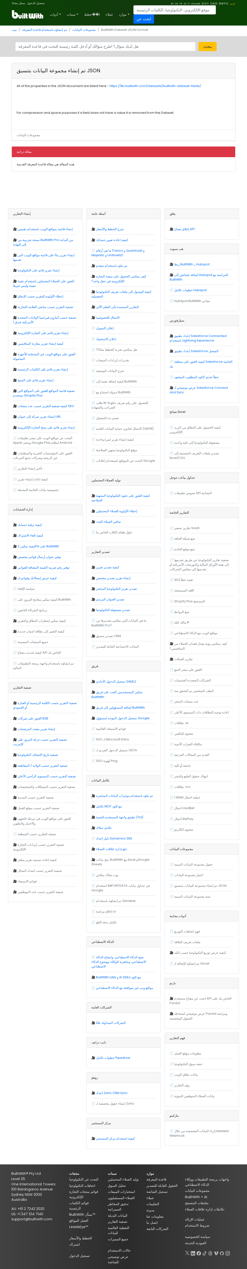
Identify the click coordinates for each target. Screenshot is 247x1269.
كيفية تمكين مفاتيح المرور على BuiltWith (44, 600)
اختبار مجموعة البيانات (188, 875)
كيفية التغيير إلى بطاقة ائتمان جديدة (41, 631)
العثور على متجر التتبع (188, 670)
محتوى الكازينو (183, 829)
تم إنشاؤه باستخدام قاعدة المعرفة (44, 30)
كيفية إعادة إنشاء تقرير (33, 479)
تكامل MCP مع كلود (109, 806)
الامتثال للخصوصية (108, 318)
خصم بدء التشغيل (107, 418)
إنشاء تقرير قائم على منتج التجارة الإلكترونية (46, 427)
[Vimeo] (216, 1252)
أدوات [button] (54, 14)
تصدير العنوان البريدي (110, 599)
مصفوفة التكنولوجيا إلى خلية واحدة (197, 443)
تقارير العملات (183, 659)
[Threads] (210, 1252)
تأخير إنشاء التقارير (30, 468)
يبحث (207, 46)
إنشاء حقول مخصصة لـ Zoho (115, 1103)
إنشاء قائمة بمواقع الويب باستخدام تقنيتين (45, 229)
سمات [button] (71, 14)
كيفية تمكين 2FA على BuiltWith (38, 546)
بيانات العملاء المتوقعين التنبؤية (194, 1096)
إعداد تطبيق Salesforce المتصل (196, 351)
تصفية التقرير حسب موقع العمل (39, 808)
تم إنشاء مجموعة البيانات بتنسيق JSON (200, 886)
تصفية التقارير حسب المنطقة (37, 834)
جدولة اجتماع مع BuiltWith (113, 392)
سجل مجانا (18, 3)
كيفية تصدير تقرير (107, 567)
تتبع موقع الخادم (184, 549)
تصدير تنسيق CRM (108, 636)
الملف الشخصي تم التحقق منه (194, 691)
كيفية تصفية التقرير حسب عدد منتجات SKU (46, 406)
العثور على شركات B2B (33, 718)
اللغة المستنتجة (184, 590)
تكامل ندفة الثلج (106, 922)
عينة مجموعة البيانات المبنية (192, 896)
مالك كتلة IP (182, 622)
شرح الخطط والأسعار (110, 229)
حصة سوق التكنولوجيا (188, 1064)
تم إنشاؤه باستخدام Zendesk (116, 901)
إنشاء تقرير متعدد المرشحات (36, 729)
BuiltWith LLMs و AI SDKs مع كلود (118, 977)
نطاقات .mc (182, 787)
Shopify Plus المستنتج (189, 601)
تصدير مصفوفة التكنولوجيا (113, 610)
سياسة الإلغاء (26, 589)
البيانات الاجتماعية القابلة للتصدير (117, 647)
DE (176, 3)
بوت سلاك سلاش (107, 875)
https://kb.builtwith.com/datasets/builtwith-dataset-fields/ (155, 86)
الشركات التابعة (157, 1228)
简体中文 (223, 3)
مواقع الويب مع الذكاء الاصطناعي (196, 633)
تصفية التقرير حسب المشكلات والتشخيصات (46, 787)
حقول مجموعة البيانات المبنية (193, 864)
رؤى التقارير (182, 1085)
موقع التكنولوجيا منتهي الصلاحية (116, 450)
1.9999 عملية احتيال (187, 797)
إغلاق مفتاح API (184, 229)
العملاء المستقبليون (121, 1197)
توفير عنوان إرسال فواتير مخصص (39, 557)
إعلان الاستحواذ (106, 339)
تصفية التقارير (117, 1221)
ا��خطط (92, 14)
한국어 (205, 3)
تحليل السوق (117, 1185)
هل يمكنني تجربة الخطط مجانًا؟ (116, 350)
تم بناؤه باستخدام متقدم (111, 266)
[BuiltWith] (28, 14)
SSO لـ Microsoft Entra (112, 739)
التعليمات (152, 1204)
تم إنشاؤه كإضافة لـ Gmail (191, 963)
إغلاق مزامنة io (106, 911)
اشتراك (74, 1244)
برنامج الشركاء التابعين (32, 610)
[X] (187, 1252)
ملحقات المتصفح (197, 1203)
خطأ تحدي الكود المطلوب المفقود (196, 377)
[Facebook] (199, 1252)
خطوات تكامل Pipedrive (113, 1058)
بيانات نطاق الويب (186, 1075)
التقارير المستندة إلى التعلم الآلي (117, 307)
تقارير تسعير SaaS (186, 528)
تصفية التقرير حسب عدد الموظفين (40, 892)
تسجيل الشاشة (157, 1191)
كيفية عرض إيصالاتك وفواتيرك (37, 578)
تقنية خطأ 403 (183, 580)
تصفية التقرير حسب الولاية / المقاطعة (43, 766)
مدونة (150, 1210)
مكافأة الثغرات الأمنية (188, 744)
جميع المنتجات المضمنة (33, 642)
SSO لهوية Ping (106, 761)
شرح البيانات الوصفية (110, 371)
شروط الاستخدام (197, 1225)
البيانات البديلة (117, 1215)
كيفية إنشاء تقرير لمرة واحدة (115, 439)
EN (172, 3)
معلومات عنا (155, 1216)
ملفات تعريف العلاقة (187, 942)
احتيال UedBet (184, 808)
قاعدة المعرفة (156, 1179)
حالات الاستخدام (119, 1250)
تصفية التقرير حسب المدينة (36, 797)
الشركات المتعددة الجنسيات (192, 680)
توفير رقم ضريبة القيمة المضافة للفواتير (44, 567)
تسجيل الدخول (36, 3)
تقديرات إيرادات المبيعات (112, 360)
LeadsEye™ (78, 1226)
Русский (195, 3)
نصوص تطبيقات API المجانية (193, 493)
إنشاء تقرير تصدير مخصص (113, 578)
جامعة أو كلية (182, 766)
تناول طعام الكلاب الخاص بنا (114, 532)
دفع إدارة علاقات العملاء (111, 849)
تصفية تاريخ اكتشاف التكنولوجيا (38, 755)
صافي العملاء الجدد (108, 522)
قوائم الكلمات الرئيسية (79, 1206)
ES (185, 3)
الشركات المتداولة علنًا (111, 1023)
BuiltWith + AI (196, 1197)
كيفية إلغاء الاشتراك (30, 535)
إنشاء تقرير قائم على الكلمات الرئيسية (43, 369)
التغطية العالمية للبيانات (118, 1230)
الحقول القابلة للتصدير (162, 1185)
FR (180, 3)
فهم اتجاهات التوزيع (187, 931)
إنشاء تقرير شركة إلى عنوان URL (39, 417)
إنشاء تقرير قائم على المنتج (36, 380)
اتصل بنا (152, 1222)
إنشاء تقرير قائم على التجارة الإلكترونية (43, 333)
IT (189, 3)
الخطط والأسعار (80, 1238)
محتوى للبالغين (183, 734)
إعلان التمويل (105, 328)
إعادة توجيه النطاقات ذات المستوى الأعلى (201, 712)
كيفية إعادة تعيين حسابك (112, 240)
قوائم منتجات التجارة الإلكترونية (83, 1194)
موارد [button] (123, 14)
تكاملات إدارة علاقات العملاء (204, 1209)
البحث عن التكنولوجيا (83, 1179)
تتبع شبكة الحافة (184, 539)
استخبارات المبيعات (121, 1191)
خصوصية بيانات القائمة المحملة (38, 490)
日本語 (213, 3)
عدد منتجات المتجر (186, 701)
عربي (232, 3)
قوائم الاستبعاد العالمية (111, 729)
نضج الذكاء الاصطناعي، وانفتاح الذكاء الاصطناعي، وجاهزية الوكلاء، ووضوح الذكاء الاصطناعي (118, 961)
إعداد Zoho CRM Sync (112, 1093)
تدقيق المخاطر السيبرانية (118, 1207)
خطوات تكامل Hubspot (190, 290)
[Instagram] (228, 1252)
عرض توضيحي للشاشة (118, 1259)
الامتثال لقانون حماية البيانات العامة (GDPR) (125, 429)
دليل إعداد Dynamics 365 (114, 838)
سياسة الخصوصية (197, 1236)
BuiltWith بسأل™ (82, 1214)
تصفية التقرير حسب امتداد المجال (40, 871)
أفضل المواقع (78, 1220)
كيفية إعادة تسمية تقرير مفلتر (37, 860)
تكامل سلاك (104, 828)
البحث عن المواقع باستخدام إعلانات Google (125, 461)
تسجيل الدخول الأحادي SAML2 (116, 681)
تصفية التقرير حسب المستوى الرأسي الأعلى (47, 776)
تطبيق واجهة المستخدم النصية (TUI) (119, 817)
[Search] (174, 9)
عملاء (109, 14)
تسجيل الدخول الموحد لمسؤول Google (123, 718)
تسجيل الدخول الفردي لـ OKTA (116, 750)
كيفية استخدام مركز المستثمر (115, 1138)
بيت (14, 30)
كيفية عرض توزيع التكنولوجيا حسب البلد (200, 953)
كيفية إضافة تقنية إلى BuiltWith (116, 381)
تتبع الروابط (181, 612)
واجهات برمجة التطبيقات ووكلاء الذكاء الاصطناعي (207, 1182)
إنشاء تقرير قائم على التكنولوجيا (39, 270)
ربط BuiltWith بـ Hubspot (192, 264)
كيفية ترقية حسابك (30, 525)
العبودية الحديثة (195, 1243)
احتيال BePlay (183, 819)
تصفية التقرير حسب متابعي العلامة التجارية (45, 307)
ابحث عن (144, 19)
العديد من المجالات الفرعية (191, 755)
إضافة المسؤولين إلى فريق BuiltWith (120, 707)
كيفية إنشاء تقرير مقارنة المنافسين (40, 344)
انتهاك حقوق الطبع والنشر (191, 776)
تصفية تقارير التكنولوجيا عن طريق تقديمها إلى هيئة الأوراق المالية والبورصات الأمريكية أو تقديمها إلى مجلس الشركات (199, 564)
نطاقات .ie (181, 723)
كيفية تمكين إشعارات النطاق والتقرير (42, 621)
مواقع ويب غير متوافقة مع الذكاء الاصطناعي (124, 988)
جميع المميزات (118, 1239)
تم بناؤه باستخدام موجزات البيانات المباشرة (124, 796)
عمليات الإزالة (195, 1219)
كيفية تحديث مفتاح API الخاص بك (39, 653)
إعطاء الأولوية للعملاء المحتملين (116, 511)
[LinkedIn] (193, 1252)
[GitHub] (222, 1252)
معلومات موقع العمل (187, 1053)
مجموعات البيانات (84, 30)
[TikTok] (204, 1252)
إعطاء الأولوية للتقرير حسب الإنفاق (40, 296)
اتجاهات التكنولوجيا (82, 1185)
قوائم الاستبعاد (27, 881)
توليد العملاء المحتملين (123, 1179)
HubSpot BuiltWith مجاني (192, 301)
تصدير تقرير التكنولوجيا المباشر (116, 589)
